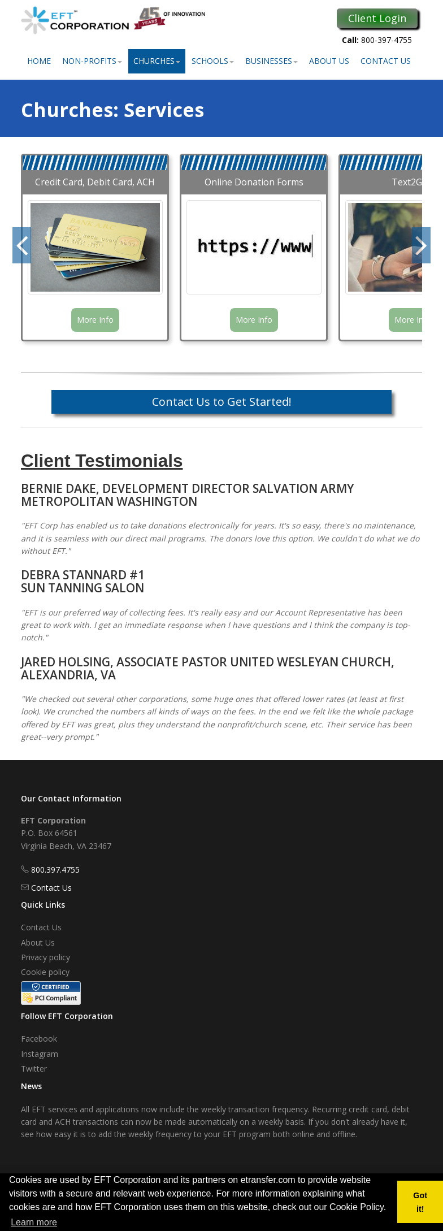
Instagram (39, 1053)
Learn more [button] (34, 1222)
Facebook (39, 1038)
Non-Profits (92, 60)
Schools (213, 60)
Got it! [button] (420, 1202)
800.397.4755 (55, 869)
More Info (95, 319)
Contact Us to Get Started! (222, 401)
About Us (329, 60)
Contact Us (386, 60)
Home (39, 60)
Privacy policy (45, 957)
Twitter (34, 1068)
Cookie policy (45, 971)
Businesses (271, 60)
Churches (156, 60)
